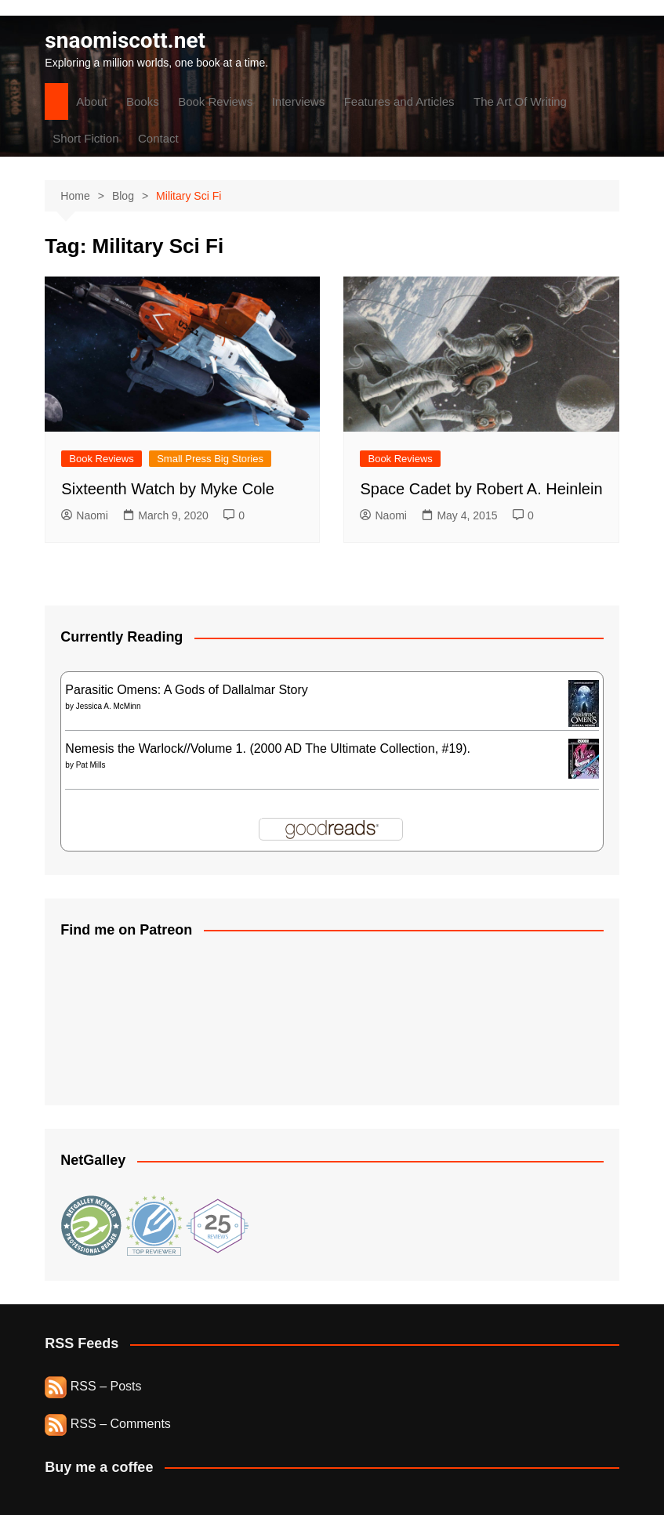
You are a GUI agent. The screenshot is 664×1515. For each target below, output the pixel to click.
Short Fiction (85, 138)
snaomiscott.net (125, 40)
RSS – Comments (107, 1423)
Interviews (298, 101)
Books (142, 101)
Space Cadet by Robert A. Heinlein (481, 488)
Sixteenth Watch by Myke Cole (167, 488)
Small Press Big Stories (210, 459)
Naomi (84, 515)
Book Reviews (215, 101)
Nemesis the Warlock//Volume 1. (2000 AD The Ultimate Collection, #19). (267, 748)
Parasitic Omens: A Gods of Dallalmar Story (186, 689)
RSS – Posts (93, 1386)
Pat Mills (91, 765)
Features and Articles (399, 101)
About (91, 101)
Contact (158, 138)
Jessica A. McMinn (108, 706)
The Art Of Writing (520, 101)
